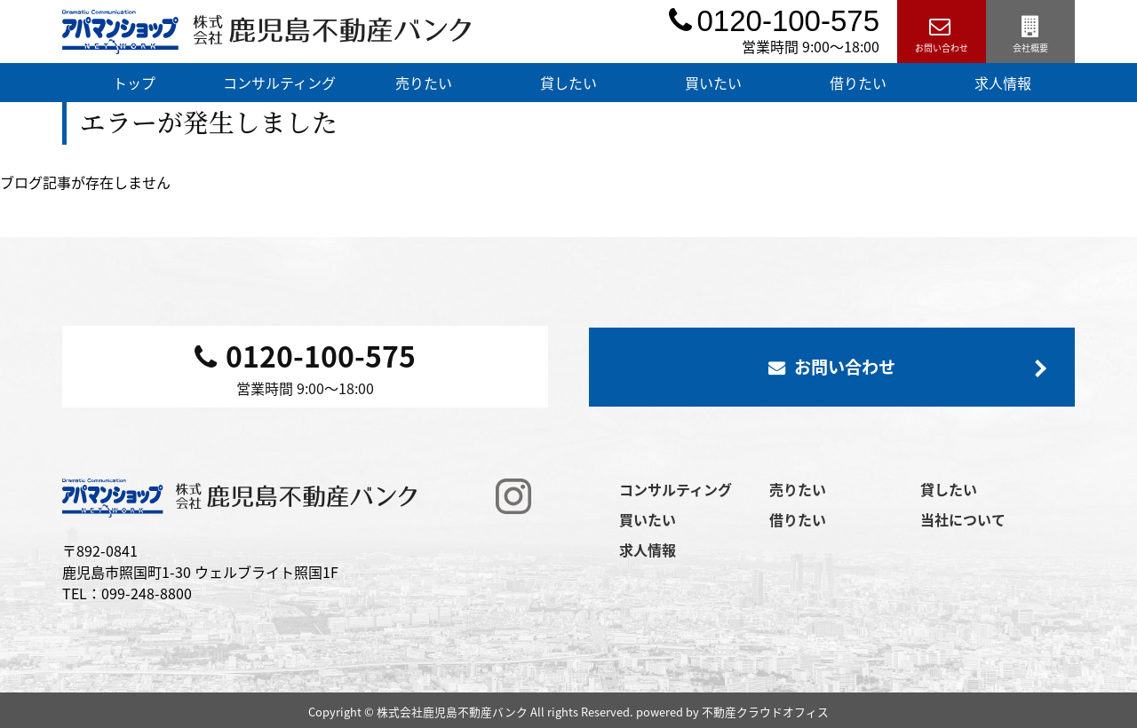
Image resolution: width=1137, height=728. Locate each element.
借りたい (858, 82)
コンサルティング (279, 82)
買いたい (713, 82)
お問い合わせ (941, 31)
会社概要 (1030, 31)
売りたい (423, 82)
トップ (134, 82)
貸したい (568, 82)
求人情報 (1002, 82)
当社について (963, 519)
